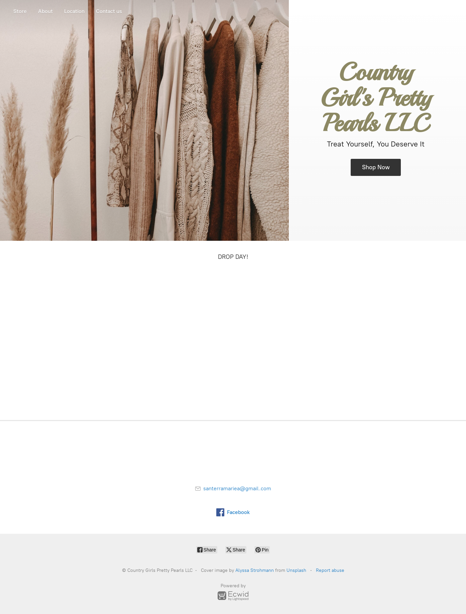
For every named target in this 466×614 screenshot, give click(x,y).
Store (20, 11)
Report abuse (330, 570)
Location (74, 11)
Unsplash (296, 570)
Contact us (109, 11)
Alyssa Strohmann (254, 570)
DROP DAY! (233, 257)
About (45, 11)
